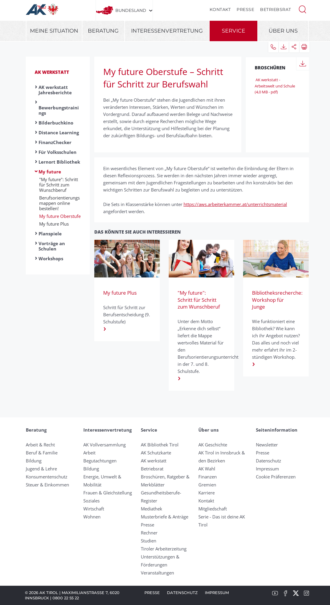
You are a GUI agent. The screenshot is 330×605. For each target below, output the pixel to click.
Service (233, 31)
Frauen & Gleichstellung (107, 493)
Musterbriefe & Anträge (164, 517)
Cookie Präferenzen (276, 477)
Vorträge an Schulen (52, 246)
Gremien (207, 485)
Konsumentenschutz (46, 477)
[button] (302, 9)
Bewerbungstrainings (59, 110)
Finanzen (207, 477)
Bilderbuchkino (56, 123)
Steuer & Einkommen (47, 485)
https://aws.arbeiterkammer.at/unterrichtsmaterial (235, 204)
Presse (245, 9)
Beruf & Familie (42, 453)
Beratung (103, 31)
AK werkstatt (52, 72)
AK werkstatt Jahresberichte (55, 89)
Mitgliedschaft (212, 509)
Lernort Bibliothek (59, 162)
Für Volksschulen (57, 152)
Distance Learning (59, 132)
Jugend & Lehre (41, 469)
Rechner (149, 533)
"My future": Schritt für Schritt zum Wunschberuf (58, 185)
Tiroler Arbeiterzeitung (163, 549)
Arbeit (89, 453)
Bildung (34, 461)
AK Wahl (206, 469)
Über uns (283, 31)
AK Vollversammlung (104, 445)
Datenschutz (268, 461)
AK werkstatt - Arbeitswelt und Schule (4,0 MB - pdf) (275, 86)
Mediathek (151, 509)
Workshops (51, 258)
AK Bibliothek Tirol (159, 445)
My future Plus (54, 223)
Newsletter (267, 445)
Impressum (267, 469)
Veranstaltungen (157, 573)
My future (50, 172)
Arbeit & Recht (40, 445)
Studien (148, 541)
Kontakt (220, 9)
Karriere (206, 493)
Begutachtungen (100, 461)
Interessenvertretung (167, 31)
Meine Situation (54, 31)
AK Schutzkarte (156, 453)
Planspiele (50, 234)
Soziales (91, 501)
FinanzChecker (55, 142)
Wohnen (92, 517)
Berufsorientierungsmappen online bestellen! (59, 203)
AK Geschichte (212, 445)
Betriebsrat (275, 9)
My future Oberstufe (60, 216)
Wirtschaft (93, 509)
